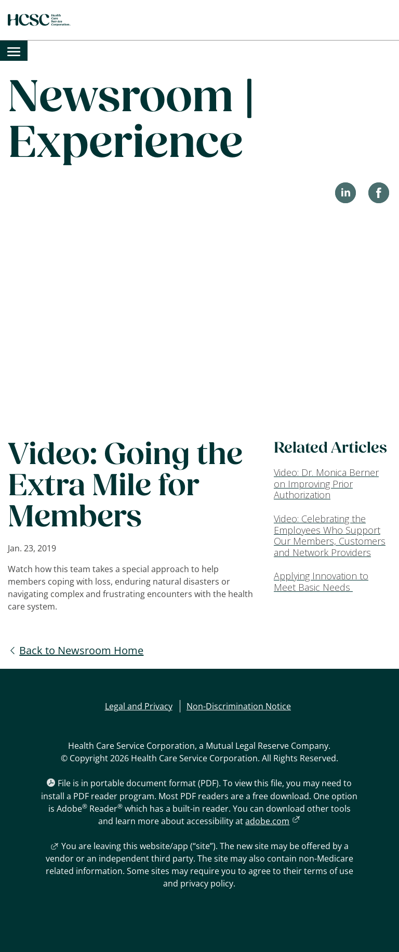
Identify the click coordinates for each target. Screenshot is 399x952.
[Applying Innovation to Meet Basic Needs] (332, 582)
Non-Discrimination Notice (239, 706)
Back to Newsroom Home (81, 650)
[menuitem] (14, 51)
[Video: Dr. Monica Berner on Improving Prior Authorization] (332, 484)
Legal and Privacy (138, 706)
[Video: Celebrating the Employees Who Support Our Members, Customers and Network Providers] (332, 535)
